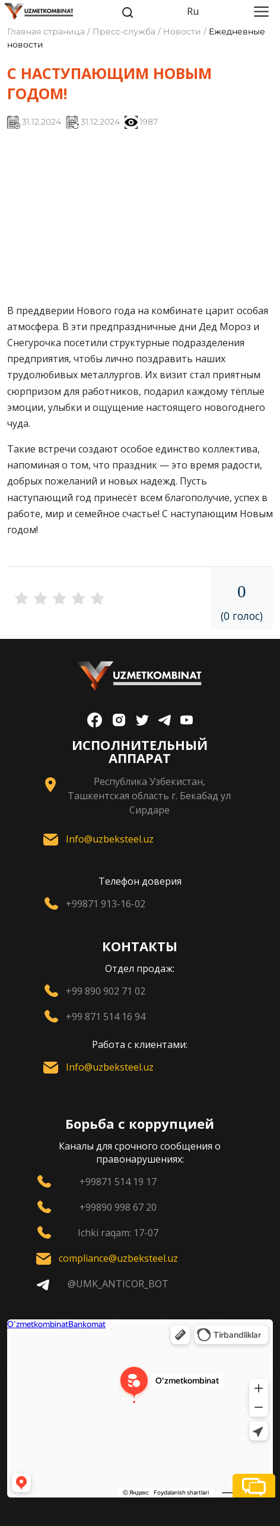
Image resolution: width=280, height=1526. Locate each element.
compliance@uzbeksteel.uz (118, 1258)
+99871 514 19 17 (118, 1181)
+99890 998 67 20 (118, 1207)
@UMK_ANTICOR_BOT (118, 1283)
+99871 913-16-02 (105, 903)
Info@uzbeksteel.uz (110, 839)
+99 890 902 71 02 (105, 991)
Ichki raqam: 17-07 (118, 1232)
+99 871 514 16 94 (105, 1016)
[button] (254, 1485)
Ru (193, 11)
